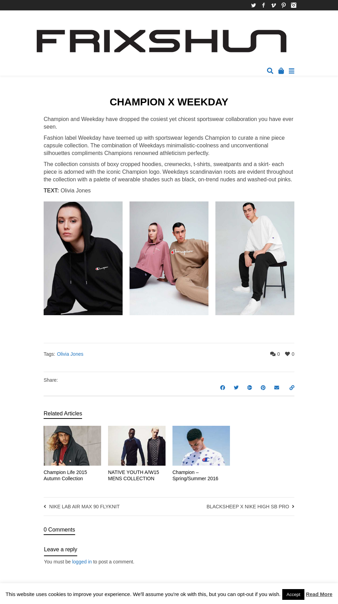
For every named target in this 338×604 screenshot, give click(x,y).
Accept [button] (293, 594)
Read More (319, 594)
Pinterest (283, 5)
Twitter (253, 5)
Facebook (263, 5)
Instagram (294, 5)
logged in (82, 561)
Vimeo (273, 5)
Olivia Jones (70, 354)
